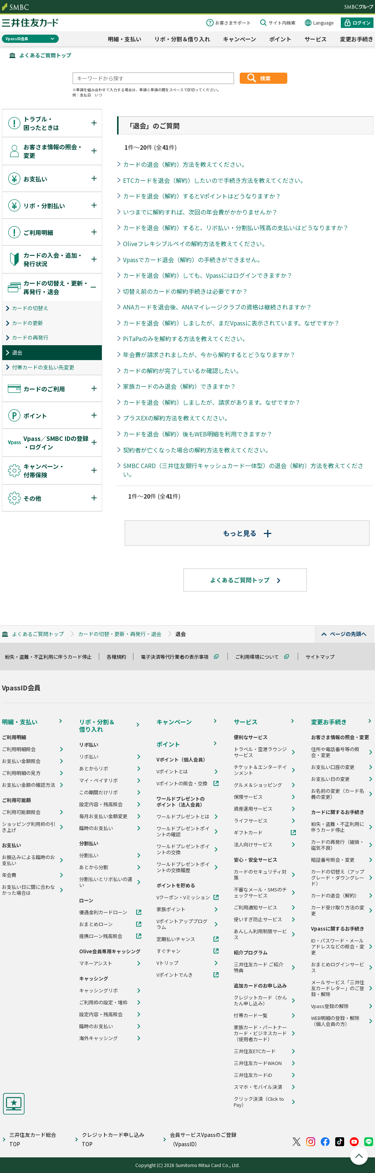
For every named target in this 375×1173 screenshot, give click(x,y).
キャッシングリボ (98, 991)
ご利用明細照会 (19, 749)
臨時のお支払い (96, 828)
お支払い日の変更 (330, 779)
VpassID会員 (17, 38)
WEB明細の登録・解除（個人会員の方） (335, 1021)
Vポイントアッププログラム (181, 924)
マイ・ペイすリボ (98, 780)
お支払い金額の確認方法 (28, 785)
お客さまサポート (233, 22)
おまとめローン (96, 924)
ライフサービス (251, 821)
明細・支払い (124, 39)
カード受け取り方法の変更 (337, 910)
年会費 (9, 875)
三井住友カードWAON (258, 1063)
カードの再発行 (30, 337)
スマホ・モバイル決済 (258, 1087)
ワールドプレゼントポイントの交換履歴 (183, 867)
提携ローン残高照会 (100, 936)
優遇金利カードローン (103, 912)
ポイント (280, 39)
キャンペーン (239, 39)
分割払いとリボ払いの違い (105, 882)
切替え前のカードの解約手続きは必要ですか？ (185, 291)
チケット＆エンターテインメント (260, 770)
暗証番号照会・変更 (333, 860)
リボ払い (88, 757)
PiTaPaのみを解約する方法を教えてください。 (185, 338)
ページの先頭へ (348, 634)
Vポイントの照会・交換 (181, 783)
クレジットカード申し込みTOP (113, 1139)
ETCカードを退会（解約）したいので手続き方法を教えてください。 (214, 180)
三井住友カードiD (253, 1075)
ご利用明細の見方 (21, 773)
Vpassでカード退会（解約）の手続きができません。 (193, 259)
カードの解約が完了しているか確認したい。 (182, 370)
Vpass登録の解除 (330, 1006)
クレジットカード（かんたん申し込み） (260, 1001)
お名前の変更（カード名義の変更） (337, 794)
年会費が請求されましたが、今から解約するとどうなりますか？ (209, 354)
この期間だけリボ (98, 792)
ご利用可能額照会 (21, 812)
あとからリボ (93, 769)
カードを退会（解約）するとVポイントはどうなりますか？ (202, 195)
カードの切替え (30, 308)
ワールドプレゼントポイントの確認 (183, 831)
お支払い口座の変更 (333, 767)
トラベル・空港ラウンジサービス (260, 752)
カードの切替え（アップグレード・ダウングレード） (337, 878)
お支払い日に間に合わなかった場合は (28, 890)
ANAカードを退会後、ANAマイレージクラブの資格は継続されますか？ (217, 306)
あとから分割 (93, 867)
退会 (17, 352)
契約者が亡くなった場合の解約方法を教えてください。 (197, 449)
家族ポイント (170, 909)
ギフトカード (248, 833)
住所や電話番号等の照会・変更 (335, 752)
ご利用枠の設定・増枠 (103, 1002)
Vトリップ (167, 963)
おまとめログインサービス (337, 967)
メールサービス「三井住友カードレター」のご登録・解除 (337, 988)
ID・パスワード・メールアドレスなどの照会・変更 (337, 947)
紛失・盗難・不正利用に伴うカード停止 (52, 656)
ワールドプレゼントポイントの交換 (183, 849)
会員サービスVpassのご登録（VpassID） (203, 1139)
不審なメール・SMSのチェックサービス (260, 893)
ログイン (362, 22)
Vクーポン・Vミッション (183, 897)
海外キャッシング (98, 1038)
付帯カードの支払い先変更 (43, 367)
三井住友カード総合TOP (32, 1139)
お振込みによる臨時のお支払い (28, 860)
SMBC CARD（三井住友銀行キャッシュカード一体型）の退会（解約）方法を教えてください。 (243, 470)
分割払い (88, 855)
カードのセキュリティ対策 (260, 875)
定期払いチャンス (175, 939)
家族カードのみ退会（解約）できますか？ (179, 386)
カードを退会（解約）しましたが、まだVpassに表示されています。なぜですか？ (231, 322)
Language (323, 22)
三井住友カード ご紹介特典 (258, 967)
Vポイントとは (172, 772)
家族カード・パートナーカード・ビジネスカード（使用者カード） (260, 1033)
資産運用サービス (253, 809)
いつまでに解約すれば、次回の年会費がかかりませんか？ (200, 211)
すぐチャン (168, 951)
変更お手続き (357, 39)
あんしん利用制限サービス (260, 934)
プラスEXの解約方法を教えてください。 (176, 417)
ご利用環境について (260, 656)
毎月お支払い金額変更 (103, 816)
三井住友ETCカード (255, 1051)
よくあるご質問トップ (45, 55)
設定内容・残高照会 (101, 804)
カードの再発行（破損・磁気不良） (337, 845)
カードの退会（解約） (335, 896)
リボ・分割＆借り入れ (182, 39)
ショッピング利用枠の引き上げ (28, 827)
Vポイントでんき (174, 975)
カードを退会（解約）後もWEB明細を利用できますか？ (197, 433)
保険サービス (248, 797)
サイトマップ (323, 656)
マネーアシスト (95, 963)
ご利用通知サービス (255, 907)
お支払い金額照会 (21, 761)
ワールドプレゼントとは (183, 817)
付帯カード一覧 (251, 1015)
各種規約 (119, 656)
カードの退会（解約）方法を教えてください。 (185, 164)
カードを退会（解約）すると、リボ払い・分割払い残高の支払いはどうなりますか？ (236, 227)
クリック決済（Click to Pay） (259, 1102)
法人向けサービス (253, 845)
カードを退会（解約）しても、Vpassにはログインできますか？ (207, 275)
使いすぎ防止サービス (258, 919)
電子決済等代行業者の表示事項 (178, 656)
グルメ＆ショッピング (258, 785)
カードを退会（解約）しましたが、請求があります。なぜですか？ (212, 402)
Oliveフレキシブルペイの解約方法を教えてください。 (195, 243)
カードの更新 (27, 323)
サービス (315, 39)
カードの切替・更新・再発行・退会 (119, 634)
